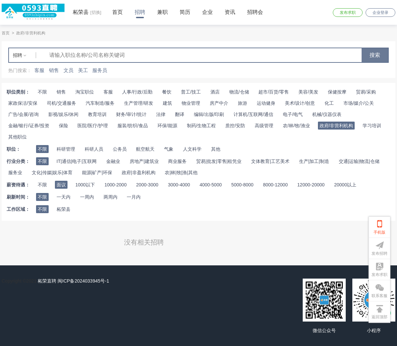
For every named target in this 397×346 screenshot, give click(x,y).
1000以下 (85, 184)
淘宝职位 (84, 92)
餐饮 (166, 92)
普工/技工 (191, 92)
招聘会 (255, 12)
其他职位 (17, 136)
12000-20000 (311, 184)
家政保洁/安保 (22, 103)
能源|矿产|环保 (97, 172)
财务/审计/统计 (131, 114)
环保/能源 (167, 125)
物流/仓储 (239, 92)
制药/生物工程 (201, 125)
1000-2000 (116, 184)
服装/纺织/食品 (132, 125)
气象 (168, 149)
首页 (117, 12)
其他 (215, 149)
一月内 (134, 197)
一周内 (87, 197)
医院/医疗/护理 (92, 125)
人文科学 (192, 149)
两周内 (110, 197)
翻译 (179, 114)
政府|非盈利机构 (138, 172)
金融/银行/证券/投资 (28, 125)
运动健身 (266, 103)
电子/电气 (293, 114)
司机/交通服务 (61, 103)
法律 (160, 114)
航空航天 (145, 149)
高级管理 (264, 125)
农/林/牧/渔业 (296, 125)
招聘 (140, 12)
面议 (61, 184)
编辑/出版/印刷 (209, 114)
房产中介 (219, 103)
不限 (42, 92)
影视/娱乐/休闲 (63, 114)
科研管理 (66, 149)
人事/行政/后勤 (137, 92)
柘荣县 (63, 209)
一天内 (63, 197)
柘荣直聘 (47, 281)
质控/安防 (235, 125)
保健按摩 (337, 92)
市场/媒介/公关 (358, 103)
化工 (329, 103)
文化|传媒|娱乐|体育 (52, 172)
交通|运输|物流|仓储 (359, 161)
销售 (61, 92)
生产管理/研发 (138, 103)
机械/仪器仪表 (326, 114)
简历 (185, 12)
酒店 (215, 92)
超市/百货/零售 (273, 92)
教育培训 (97, 114)
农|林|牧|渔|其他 (181, 172)
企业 (207, 12)
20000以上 (345, 184)
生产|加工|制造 (314, 161)
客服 (108, 92)
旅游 (242, 103)
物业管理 (191, 103)
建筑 (167, 103)
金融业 (113, 161)
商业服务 (177, 161)
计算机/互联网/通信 (253, 114)
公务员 (120, 149)
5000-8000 (242, 184)
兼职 (162, 12)
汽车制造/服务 (100, 103)
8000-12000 (275, 184)
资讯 (230, 12)
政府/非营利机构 (30, 33)
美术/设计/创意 (300, 103)
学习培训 (372, 125)
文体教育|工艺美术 (270, 161)
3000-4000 (179, 184)
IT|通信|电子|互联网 (77, 161)
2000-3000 (147, 184)
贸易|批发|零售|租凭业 (219, 161)
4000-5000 (210, 184)
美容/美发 (308, 92)
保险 (63, 125)
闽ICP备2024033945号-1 (83, 281)
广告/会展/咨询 (23, 114)
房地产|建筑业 (144, 161)
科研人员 (94, 149)
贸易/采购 (366, 92)
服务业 (15, 172)
